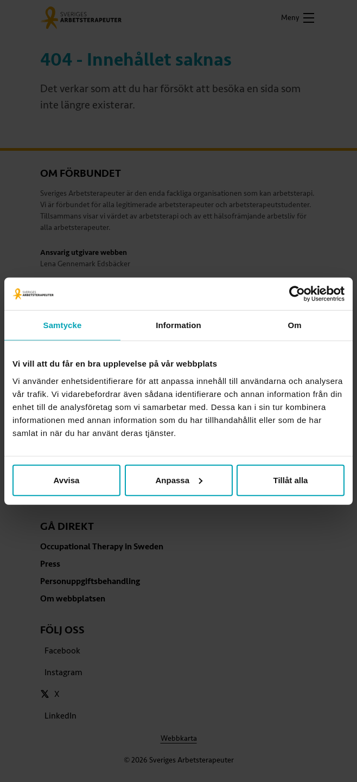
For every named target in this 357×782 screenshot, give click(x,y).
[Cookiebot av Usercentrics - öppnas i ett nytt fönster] (297, 294)
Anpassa (178, 479)
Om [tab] (294, 325)
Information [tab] (178, 325)
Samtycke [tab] (62, 325)
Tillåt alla (290, 479)
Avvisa (67, 479)
